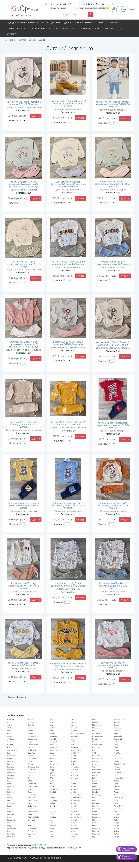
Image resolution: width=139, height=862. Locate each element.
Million (73, 764)
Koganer (53, 811)
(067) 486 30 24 (91, 3)
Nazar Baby (96, 739)
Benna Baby (11, 828)
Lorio (51, 834)
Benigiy (9, 825)
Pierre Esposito (98, 795)
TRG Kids (117, 770)
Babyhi (9, 783)
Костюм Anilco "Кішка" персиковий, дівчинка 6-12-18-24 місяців (23, 264)
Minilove (74, 789)
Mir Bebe (74, 811)
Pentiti (94, 783)
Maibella (74, 728)
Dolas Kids (32, 806)
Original (95, 761)
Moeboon (74, 828)
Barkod (9, 797)
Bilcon (30, 719)
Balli (8, 795)
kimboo (52, 803)
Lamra (52, 820)
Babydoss (10, 778)
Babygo (10, 781)
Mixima (74, 823)
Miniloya (74, 792)
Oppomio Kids (97, 758)
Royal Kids (96, 831)
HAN (51, 761)
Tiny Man (117, 753)
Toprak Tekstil (119, 764)
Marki (73, 739)
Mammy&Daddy (77, 733)
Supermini (118, 739)
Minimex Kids (76, 797)
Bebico (9, 817)
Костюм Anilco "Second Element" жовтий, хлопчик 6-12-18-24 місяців (68, 103)
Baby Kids (10, 764)
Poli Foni (95, 803)
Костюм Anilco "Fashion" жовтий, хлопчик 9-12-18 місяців (68, 423)
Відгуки (109, 28)
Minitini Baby (76, 800)
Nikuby (95, 742)
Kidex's (52, 797)
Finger (52, 733)
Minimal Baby (76, 795)
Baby (9, 753)
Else (29, 825)
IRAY (51, 778)
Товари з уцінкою (16, 28)
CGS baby (32, 758)
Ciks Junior (32, 772)
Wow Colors (118, 797)
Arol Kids (10, 744)
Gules (52, 753)
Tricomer (117, 772)
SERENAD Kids (119, 719)
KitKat (52, 809)
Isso (51, 783)
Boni (30, 728)
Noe (93, 750)
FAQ (121, 28)
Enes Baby (32, 828)
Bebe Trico (11, 803)
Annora (9, 736)
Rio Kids (95, 823)
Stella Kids (118, 733)
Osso (94, 764)
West (116, 783)
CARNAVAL (32, 750)
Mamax (74, 730)
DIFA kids (31, 797)
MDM (73, 742)
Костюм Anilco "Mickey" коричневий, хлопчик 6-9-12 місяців (23, 586)
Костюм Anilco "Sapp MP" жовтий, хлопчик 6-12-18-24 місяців (68, 664)
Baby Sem (11, 770)
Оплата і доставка (90, 28)
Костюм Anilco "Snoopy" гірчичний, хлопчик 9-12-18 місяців (113, 505)
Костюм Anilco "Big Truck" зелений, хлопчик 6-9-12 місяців (68, 584)
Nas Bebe (96, 733)
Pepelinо (95, 786)
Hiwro (52, 767)
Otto (94, 767)
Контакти (12, 34)
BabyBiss (10, 775)
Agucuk (9, 725)
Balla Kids (10, 792)
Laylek (52, 823)
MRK (94, 719)
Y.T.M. (116, 800)
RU (113, 4)
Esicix (30, 836)
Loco (51, 831)
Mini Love (74, 775)
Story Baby (118, 736)
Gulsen (52, 758)
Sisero (116, 722)
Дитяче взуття (40, 28)
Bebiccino (10, 814)
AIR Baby (10, 728)
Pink (93, 797)
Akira (9, 730)
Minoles (74, 809)
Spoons (116, 730)
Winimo (117, 786)
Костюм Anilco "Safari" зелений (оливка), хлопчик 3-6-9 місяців (68, 263)
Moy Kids (74, 834)
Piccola (95, 792)
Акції (100, 22)
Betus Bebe (11, 836)
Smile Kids (118, 728)
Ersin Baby (32, 831)
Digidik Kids (32, 800)
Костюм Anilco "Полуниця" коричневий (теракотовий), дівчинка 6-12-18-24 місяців (24, 344)
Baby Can (10, 761)
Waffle (116, 781)
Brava (30, 733)
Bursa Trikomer (34, 736)
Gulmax (53, 756)
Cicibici (30, 764)
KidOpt (116, 814)
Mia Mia (74, 756)
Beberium (10, 809)
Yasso (116, 803)
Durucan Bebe (33, 817)
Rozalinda (96, 834)
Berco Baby (11, 834)
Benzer (9, 831)
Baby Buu (10, 758)
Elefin (30, 823)
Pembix (95, 781)
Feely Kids (53, 728)
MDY (73, 744)
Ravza (94, 814)
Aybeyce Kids (12, 750)
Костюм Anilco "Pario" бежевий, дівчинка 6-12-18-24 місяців (113, 343)
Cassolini (31, 756)
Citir (29, 778)
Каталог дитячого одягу (55, 22)
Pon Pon (95, 806)
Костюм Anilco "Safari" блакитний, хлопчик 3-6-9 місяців (113, 263)
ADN (8, 722)
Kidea (52, 795)
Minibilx (74, 783)
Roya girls (96, 828)
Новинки (114, 22)
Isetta (52, 781)
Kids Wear (53, 800)
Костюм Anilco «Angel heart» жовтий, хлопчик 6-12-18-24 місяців (23, 505)
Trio (115, 775)
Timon (116, 750)
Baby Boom (11, 756)
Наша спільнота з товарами (128, 849)
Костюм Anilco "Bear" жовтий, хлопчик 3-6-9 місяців (24, 664)
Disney (30, 803)
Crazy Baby (32, 783)
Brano (30, 730)
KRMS (52, 814)
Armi (8, 742)
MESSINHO (75, 753)
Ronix (94, 825)
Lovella (73, 719)
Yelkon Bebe (118, 806)
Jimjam (52, 786)
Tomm (116, 761)
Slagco (116, 725)
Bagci (9, 789)
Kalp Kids (53, 792)
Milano (73, 761)
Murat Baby (96, 725)
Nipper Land (97, 744)
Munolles (95, 722)
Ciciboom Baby (34, 767)
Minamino (75, 767)
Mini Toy (74, 781)
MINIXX (73, 806)
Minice (73, 786)
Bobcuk (31, 722)
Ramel (94, 811)
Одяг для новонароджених (21, 22)
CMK (30, 781)
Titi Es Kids (118, 758)
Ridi (93, 820)
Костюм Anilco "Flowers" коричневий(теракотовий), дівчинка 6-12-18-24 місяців (23, 184)
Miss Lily (74, 820)
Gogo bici (53, 747)
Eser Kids (31, 834)
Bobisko (31, 725)
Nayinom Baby (98, 736)
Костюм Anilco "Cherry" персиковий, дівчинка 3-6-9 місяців (113, 665)
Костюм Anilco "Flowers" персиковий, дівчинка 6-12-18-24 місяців (113, 184)
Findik (52, 730)
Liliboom (53, 825)
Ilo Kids (52, 775)
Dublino (31, 814)
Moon (73, 831)
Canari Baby (33, 744)
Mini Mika (74, 778)
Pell (93, 778)
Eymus (52, 719)
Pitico (94, 800)
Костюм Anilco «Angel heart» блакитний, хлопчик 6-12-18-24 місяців (68, 505)
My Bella (95, 728)
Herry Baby (54, 764)
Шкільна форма (83, 22)
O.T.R (94, 753)
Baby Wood (11, 772)
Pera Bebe (96, 789)
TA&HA (116, 742)
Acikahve (10, 719)
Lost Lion (53, 836)
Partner (95, 775)
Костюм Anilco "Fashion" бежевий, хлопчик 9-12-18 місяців (24, 424)
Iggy (51, 772)
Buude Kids (32, 739)
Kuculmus (53, 817)
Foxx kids (53, 739)
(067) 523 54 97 (58, 3)
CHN (30, 761)
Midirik (73, 758)
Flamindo (53, 736)
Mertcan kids (76, 750)
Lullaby (73, 725)
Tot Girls (117, 767)
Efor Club (31, 820)
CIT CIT (30, 775)
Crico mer (32, 789)
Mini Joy (74, 772)
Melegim (74, 747)
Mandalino (75, 736)
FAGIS (52, 722)
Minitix (73, 803)
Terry (116, 744)
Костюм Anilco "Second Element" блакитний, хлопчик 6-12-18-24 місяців (113, 104)
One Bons (96, 756)
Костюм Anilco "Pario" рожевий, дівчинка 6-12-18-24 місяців (24, 103)
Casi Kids (31, 753)
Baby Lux (10, 767)
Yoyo (116, 811)
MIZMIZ (74, 825)
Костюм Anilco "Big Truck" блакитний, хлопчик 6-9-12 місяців (113, 586)
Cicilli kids (32, 770)
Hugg (52, 770)
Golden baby (54, 750)
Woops (116, 792)
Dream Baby (33, 811)
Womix (116, 789)
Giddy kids (53, 742)
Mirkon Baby (76, 817)
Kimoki (52, 806)
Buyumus (31, 742)
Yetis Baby (118, 809)
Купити (35, 116)
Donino (31, 809)
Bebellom (10, 806)
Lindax (52, 828)
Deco (30, 792)
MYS (94, 730)
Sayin (94, 836)
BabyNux (10, 786)
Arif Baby (10, 739)
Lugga (73, 722)
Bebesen (10, 811)
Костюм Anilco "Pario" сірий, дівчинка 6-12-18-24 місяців (68, 343)
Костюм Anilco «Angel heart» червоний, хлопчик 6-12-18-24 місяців (113, 425)
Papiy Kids (96, 772)
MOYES (74, 836)
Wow (116, 795)
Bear (8, 800)
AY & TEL (10, 747)
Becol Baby (11, 823)
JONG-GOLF (54, 789)
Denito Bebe (33, 795)
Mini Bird (74, 770)
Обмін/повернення (63, 28)
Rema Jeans (96, 817)
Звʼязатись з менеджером (126, 857)
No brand (96, 747)
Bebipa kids (11, 820)
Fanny (52, 725)
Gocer (52, 744)
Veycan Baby (119, 778)
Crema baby (33, 786)
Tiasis (116, 747)
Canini (30, 747)
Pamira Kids (96, 770)
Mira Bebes (75, 814)
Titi (115, 756)
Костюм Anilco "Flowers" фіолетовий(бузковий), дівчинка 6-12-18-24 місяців (68, 184)
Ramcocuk (96, 809)
